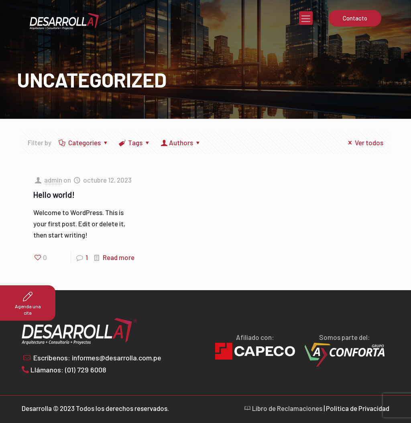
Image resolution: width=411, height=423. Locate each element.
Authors (181, 142)
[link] (345, 355)
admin (53, 180)
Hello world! (54, 194)
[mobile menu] (306, 18)
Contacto (355, 18)
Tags (135, 142)
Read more (118, 257)
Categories (83, 142)
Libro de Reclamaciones (283, 408)
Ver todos (364, 142)
